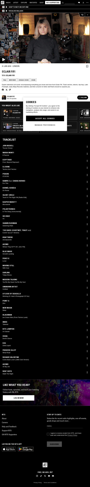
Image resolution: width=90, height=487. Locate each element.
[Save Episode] (87, 66)
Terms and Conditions (50, 482)
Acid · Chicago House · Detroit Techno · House (17, 131)
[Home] (2, 2)
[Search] (63, 2)
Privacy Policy (72, 435)
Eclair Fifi (10, 75)
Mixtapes (33, 3)
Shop (42, 3)
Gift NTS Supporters (9, 434)
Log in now (19, 398)
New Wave (12, 80)
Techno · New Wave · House (11, 118)
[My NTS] (83, 3)
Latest (15, 3)
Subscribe (54, 444)
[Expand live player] (87, 15)
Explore (24, 3)
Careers (5, 422)
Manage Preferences (45, 125)
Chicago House (24, 80)
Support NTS (6, 430)
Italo (4, 80)
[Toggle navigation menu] (87, 2)
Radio (8, 3)
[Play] (45, 38)
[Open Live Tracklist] (82, 15)
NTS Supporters (52, 3)
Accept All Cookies (45, 118)
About (4, 418)
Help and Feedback (9, 426)
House (33, 80)
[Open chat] (79, 2)
